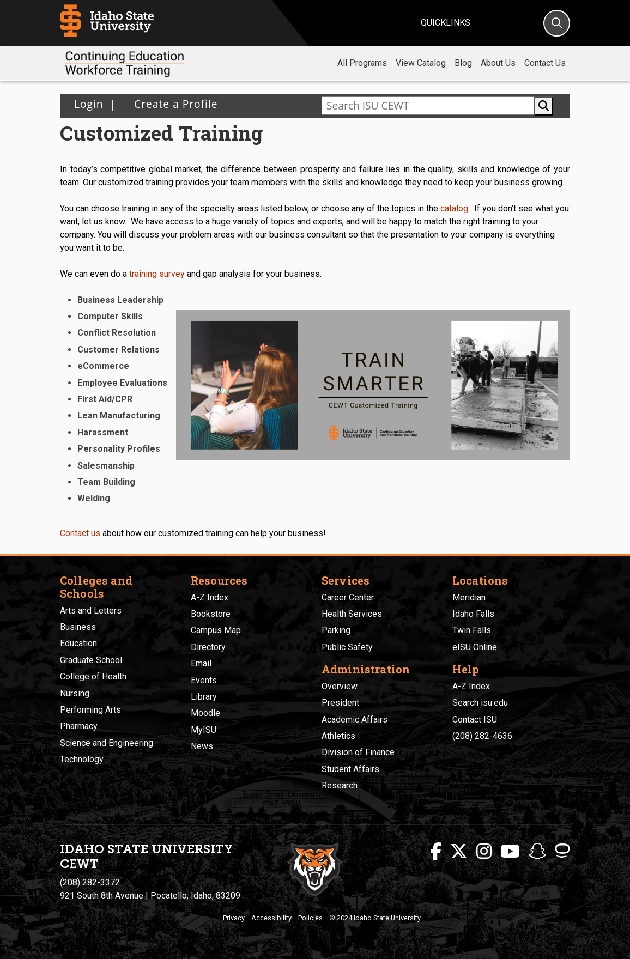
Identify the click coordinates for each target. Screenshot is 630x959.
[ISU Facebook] (436, 851)
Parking (336, 630)
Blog (463, 63)
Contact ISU (474, 719)
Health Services (352, 614)
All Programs (362, 63)
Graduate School (91, 660)
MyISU (203, 730)
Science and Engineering (106, 743)
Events (204, 680)
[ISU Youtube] (510, 851)
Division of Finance (358, 752)
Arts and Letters (91, 610)
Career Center (348, 597)
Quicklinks (445, 22)
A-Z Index (209, 597)
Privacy (234, 918)
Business (78, 627)
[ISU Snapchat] (537, 851)
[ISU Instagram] (484, 851)
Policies (310, 918)
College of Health (93, 676)
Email (201, 663)
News (202, 746)
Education (78, 643)
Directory (208, 647)
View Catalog (421, 63)
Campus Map (216, 630)
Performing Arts (90, 710)
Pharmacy (79, 726)
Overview (340, 686)
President (340, 702)
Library (204, 696)
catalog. (455, 208)
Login (89, 103)
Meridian (469, 597)
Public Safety (347, 647)
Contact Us (545, 63)
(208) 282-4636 (482, 736)
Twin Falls (471, 630)
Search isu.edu (480, 702)
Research (340, 785)
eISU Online (474, 647)
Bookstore (211, 614)
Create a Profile (172, 103)
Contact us (80, 533)
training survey (157, 274)
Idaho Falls (473, 614)
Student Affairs (350, 769)
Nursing (74, 693)
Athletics (338, 736)
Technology (82, 759)
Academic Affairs (354, 719)
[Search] (556, 23)
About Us (498, 63)
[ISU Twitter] (459, 851)
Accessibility (271, 918)
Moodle (205, 713)
